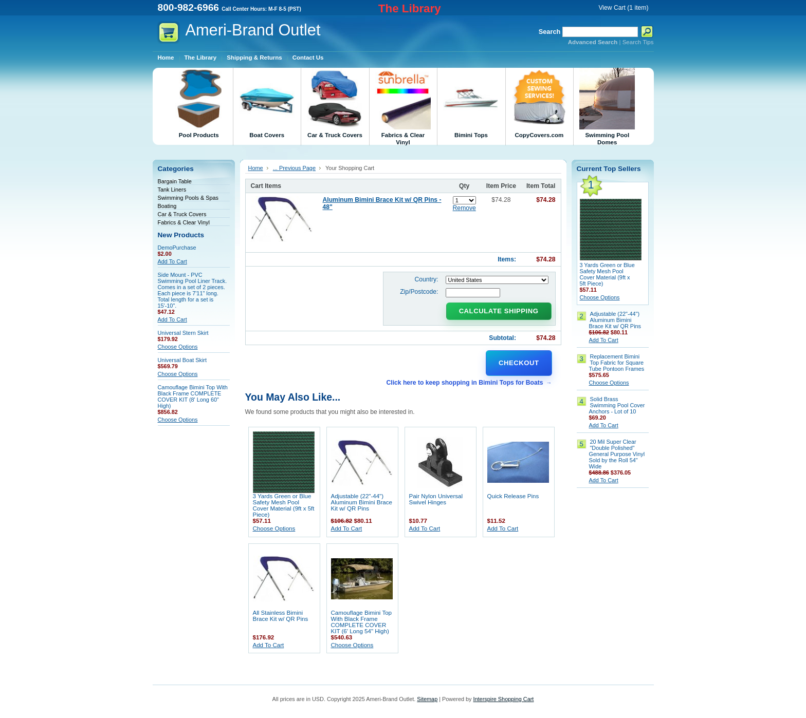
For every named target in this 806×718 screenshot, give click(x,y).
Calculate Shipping (499, 311)
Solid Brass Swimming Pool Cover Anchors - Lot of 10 (617, 405)
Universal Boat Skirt (182, 360)
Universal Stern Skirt (183, 333)
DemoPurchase (177, 247)
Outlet (253, 30)
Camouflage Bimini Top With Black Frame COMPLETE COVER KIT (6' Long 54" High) (361, 622)
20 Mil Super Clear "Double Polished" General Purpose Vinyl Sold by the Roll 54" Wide (617, 454)
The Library (409, 8)
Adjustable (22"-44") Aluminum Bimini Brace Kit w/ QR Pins (361, 502)
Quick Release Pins (513, 496)
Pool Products (199, 103)
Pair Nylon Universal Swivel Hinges (436, 499)
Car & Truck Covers (334, 103)
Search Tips (638, 42)
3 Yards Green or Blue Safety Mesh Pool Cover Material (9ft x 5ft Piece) (284, 505)
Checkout (519, 363)
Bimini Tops (471, 103)
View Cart (623, 7)
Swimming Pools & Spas (188, 198)
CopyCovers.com (539, 103)
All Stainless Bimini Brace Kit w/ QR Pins (280, 616)
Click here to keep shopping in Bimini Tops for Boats (464, 382)
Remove (464, 208)
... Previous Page (294, 168)
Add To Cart (172, 261)
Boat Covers (267, 103)
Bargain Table (175, 181)
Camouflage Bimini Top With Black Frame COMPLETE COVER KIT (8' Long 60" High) (193, 396)
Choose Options (178, 347)
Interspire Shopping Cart (503, 699)
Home (255, 168)
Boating (167, 206)
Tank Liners (172, 189)
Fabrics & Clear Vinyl (403, 106)
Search (550, 31)
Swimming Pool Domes (607, 106)
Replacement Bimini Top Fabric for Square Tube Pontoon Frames (617, 362)
